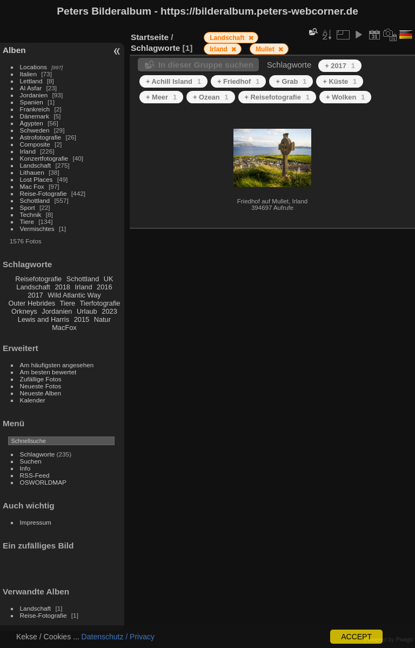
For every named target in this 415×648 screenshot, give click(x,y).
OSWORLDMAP (43, 482)
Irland (28, 151)
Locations (33, 66)
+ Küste (340, 81)
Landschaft (35, 165)
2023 (109, 311)
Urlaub (87, 311)
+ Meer (161, 97)
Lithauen (32, 172)
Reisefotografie (38, 279)
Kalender (32, 400)
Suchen (31, 461)
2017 (35, 295)
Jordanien (34, 94)
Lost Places (36, 179)
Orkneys (24, 311)
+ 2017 (340, 66)
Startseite (150, 37)
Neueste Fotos (41, 385)
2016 (104, 287)
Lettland (31, 80)
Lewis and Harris (43, 319)
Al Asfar (31, 87)
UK (108, 279)
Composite (35, 144)
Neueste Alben (41, 392)
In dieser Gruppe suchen (205, 64)
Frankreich (35, 109)
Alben (14, 50)
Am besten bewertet (48, 371)
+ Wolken (345, 97)
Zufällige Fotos (41, 378)
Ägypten (31, 123)
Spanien (31, 101)
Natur (102, 319)
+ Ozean (211, 97)
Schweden (35, 130)
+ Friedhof (238, 81)
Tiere (27, 221)
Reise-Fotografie (43, 193)
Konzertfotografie (44, 158)
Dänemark (34, 116)
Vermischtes (37, 228)
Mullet (266, 49)
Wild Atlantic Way (74, 295)
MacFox (64, 327)
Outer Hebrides (31, 303)
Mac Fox (32, 186)
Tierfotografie (100, 303)
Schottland (35, 200)
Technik (31, 214)
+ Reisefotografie (277, 97)
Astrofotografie (41, 137)
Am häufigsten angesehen (57, 364)
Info (25, 468)
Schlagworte (37, 454)
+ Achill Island (173, 81)
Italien (28, 73)
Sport (27, 207)
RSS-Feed (35, 475)
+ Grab (291, 81)
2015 (81, 319)
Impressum (35, 522)
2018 (62, 287)
